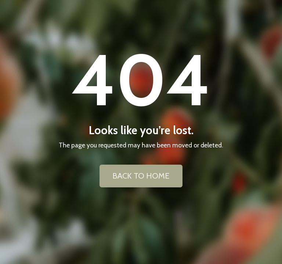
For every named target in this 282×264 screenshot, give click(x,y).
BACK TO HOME (141, 176)
